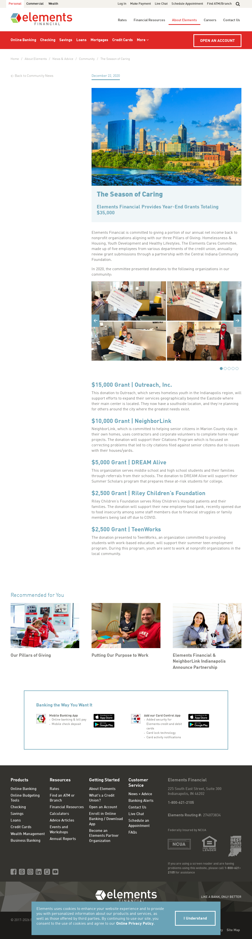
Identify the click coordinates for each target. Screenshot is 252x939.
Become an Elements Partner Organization (104, 836)
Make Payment (140, 3)
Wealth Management (28, 834)
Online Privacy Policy (135, 924)
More (141, 40)
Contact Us (231, 20)
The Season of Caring (115, 59)
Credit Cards (122, 40)
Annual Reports (63, 839)
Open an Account (217, 41)
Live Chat (161, 3)
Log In (122, 3)
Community (87, 59)
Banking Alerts (140, 801)
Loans (81, 40)
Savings (65, 40)
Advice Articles (62, 820)
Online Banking (23, 40)
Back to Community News (34, 76)
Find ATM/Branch (219, 3)
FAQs (132, 833)
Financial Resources (149, 20)
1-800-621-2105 (181, 803)
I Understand (195, 919)
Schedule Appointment (187, 3)
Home (15, 59)
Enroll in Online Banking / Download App (106, 819)
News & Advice (62, 59)
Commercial (35, 3)
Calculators (59, 814)
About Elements (184, 20)
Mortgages (99, 40)
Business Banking (25, 841)
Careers (210, 20)
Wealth (53, 3)
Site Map (233, 930)
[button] (238, 4)
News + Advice (140, 794)
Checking (47, 40)
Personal (15, 3)
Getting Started (104, 780)
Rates (122, 20)
